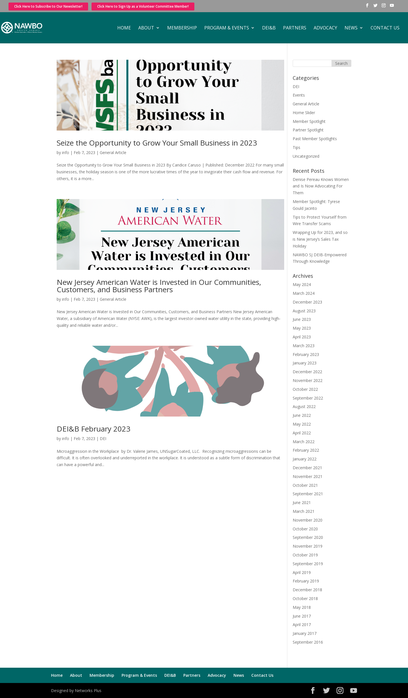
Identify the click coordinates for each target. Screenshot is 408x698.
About (146, 28)
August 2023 (304, 310)
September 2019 (308, 563)
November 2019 (307, 546)
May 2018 (302, 607)
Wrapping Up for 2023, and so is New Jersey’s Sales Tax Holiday (320, 239)
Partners (294, 28)
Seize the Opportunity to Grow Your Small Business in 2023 (157, 143)
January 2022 (304, 459)
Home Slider (304, 112)
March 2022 (303, 441)
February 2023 (306, 354)
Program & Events (226, 28)
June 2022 (302, 415)
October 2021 (305, 485)
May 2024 (302, 284)
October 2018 (305, 598)
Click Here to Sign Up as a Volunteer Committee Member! (143, 6)
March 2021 (303, 511)
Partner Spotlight (308, 130)
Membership (182, 28)
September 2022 (308, 398)
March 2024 (303, 293)
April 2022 (302, 433)
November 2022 (307, 380)
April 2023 (302, 337)
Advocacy (325, 28)
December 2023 (307, 302)
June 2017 (302, 616)
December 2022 (307, 371)
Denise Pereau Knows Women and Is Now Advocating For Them (321, 186)
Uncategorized (306, 156)
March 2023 (303, 345)
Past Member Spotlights (315, 138)
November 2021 (307, 476)
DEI (103, 438)
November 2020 (307, 520)
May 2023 (302, 328)
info (65, 152)
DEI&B (269, 28)
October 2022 (305, 389)
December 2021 (307, 467)
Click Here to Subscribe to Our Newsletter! (48, 6)
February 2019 (306, 581)
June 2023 (302, 319)
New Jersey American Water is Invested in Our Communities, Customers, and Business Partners (159, 285)
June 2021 (302, 502)
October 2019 (305, 555)
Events (299, 95)
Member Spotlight (309, 121)
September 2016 (308, 642)
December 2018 (307, 589)
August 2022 (304, 406)
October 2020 (305, 528)
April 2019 (302, 572)
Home (124, 28)
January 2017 (304, 633)
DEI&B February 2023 (93, 429)
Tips (296, 147)
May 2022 (302, 424)
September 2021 (308, 493)
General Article (113, 152)
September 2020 (308, 537)
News (351, 28)
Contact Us (385, 28)
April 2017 (302, 624)
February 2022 (306, 450)
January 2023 (304, 363)
